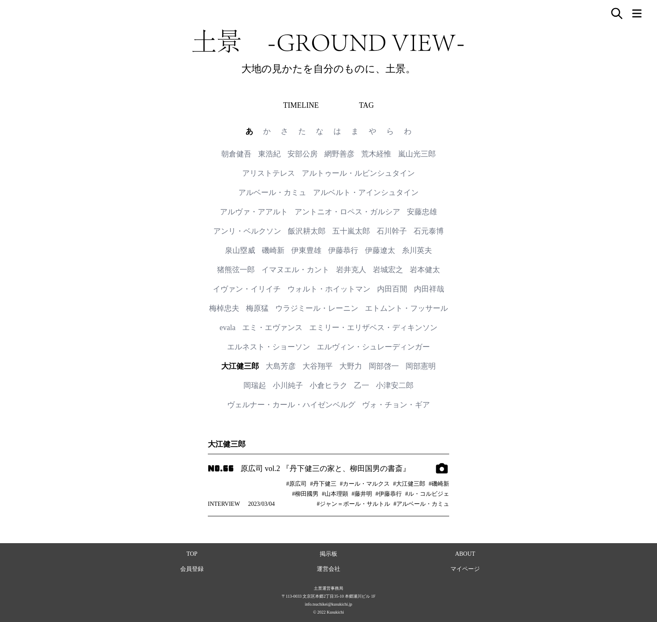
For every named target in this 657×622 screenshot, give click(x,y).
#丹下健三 (323, 484)
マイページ (465, 569)
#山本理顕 (335, 494)
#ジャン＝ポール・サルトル (353, 504)
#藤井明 (362, 494)
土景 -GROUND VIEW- (328, 41)
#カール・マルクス (365, 484)
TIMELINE (301, 105)
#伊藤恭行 (388, 494)
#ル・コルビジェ (427, 494)
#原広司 (296, 484)
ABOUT (465, 554)
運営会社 (328, 569)
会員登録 (192, 569)
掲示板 (328, 554)
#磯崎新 (439, 484)
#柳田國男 (305, 494)
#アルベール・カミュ (421, 504)
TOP (191, 554)
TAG (366, 105)
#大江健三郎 (409, 484)
